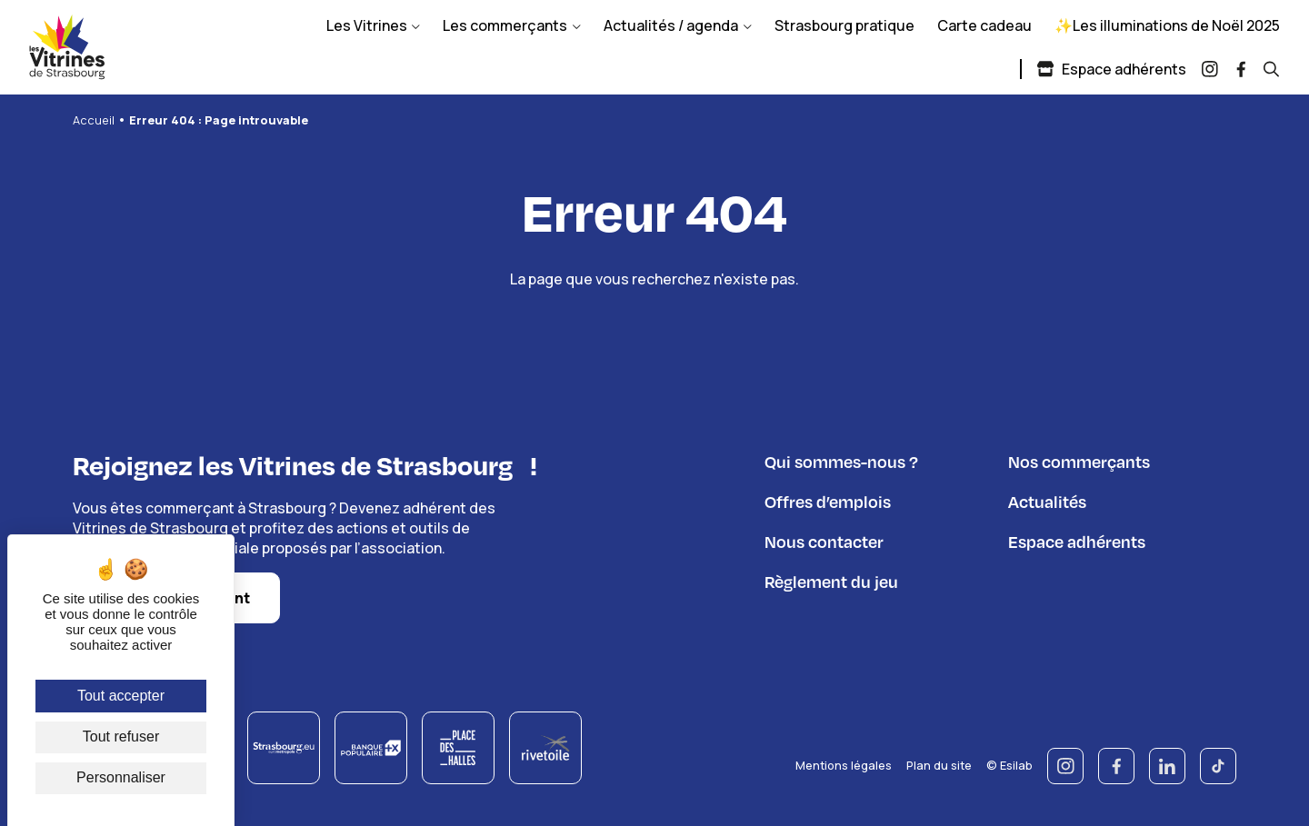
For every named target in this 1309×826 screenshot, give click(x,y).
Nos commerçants (1079, 461)
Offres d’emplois (827, 501)
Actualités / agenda (671, 25)
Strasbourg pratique (844, 25)
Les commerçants (505, 25)
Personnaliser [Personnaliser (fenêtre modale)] (120, 777)
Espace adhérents (1111, 69)
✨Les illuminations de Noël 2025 (1167, 25)
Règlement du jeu (831, 581)
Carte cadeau (984, 25)
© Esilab (1009, 763)
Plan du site (939, 763)
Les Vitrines (366, 25)
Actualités (1047, 501)
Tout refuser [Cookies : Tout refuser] (121, 736)
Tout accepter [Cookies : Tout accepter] (121, 695)
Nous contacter (824, 541)
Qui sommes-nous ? (841, 461)
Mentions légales (843, 763)
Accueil (94, 120)
